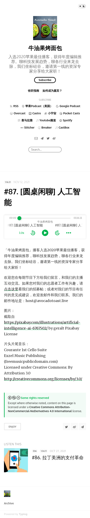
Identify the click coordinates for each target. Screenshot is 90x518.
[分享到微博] (74, 426)
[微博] (54, 138)
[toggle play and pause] (45, 233)
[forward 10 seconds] (57, 232)
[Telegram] (42, 138)
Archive (9, 503)
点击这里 (11, 289)
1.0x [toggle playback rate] (21, 233)
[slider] (19, 218)
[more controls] (68, 232)
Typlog (23, 514)
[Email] (36, 138)
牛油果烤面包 (45, 48)
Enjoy (12, 426)
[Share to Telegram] (82, 426)
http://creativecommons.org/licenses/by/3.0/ (43, 379)
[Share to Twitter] (66, 426)
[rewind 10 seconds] (33, 232)
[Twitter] (48, 138)
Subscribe (45, 80)
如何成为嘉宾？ (52, 90)
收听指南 (33, 90)
